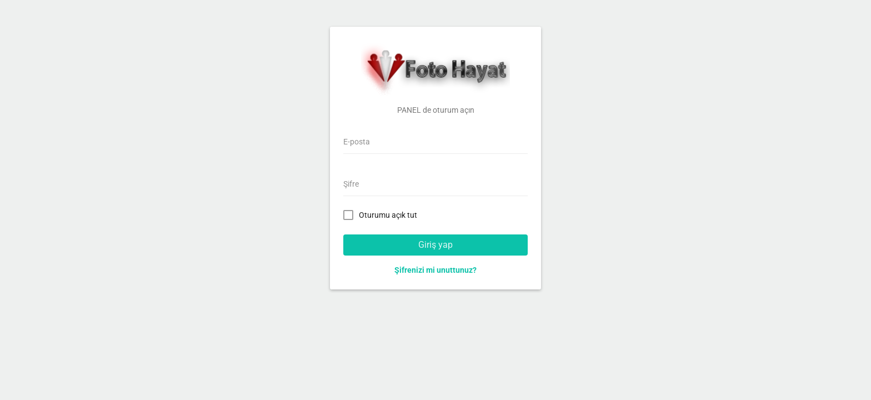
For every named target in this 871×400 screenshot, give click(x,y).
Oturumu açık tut (382, 214)
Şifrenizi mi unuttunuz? (435, 270)
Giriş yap (435, 244)
